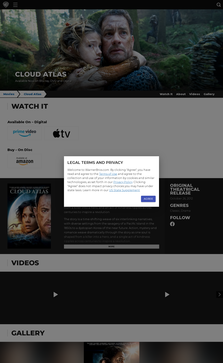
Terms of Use (108, 174)
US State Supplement (124, 190)
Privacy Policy (122, 182)
